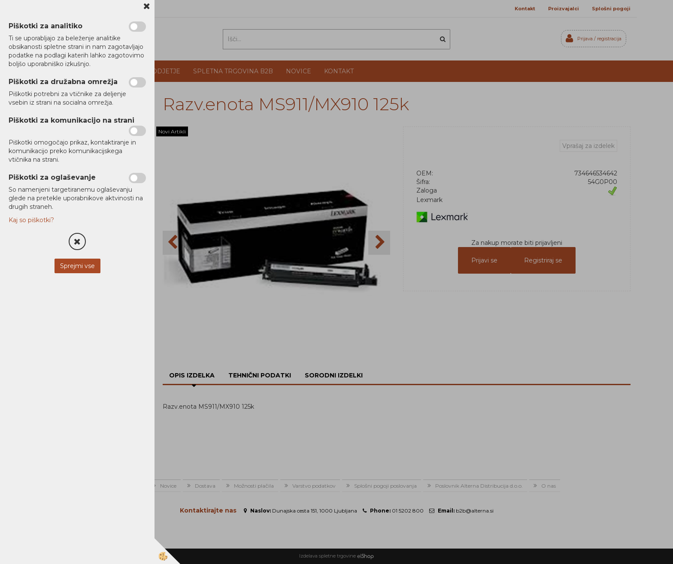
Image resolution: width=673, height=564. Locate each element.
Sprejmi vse (77, 266)
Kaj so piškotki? (31, 220)
